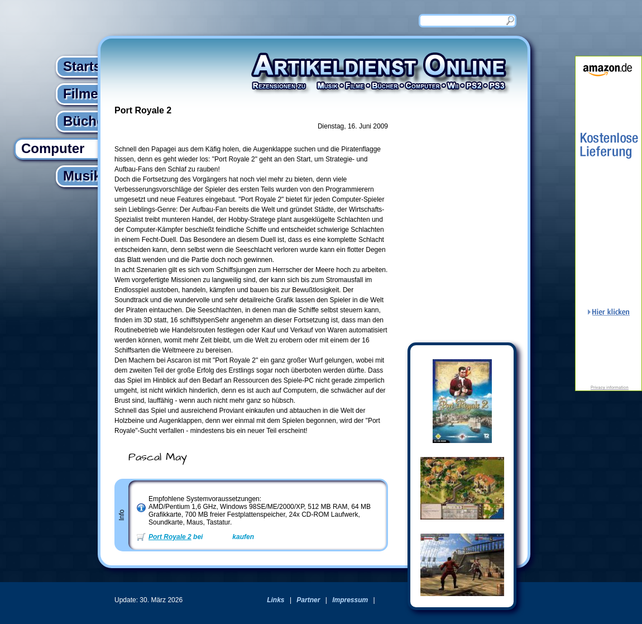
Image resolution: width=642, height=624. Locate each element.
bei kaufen (201, 537)
